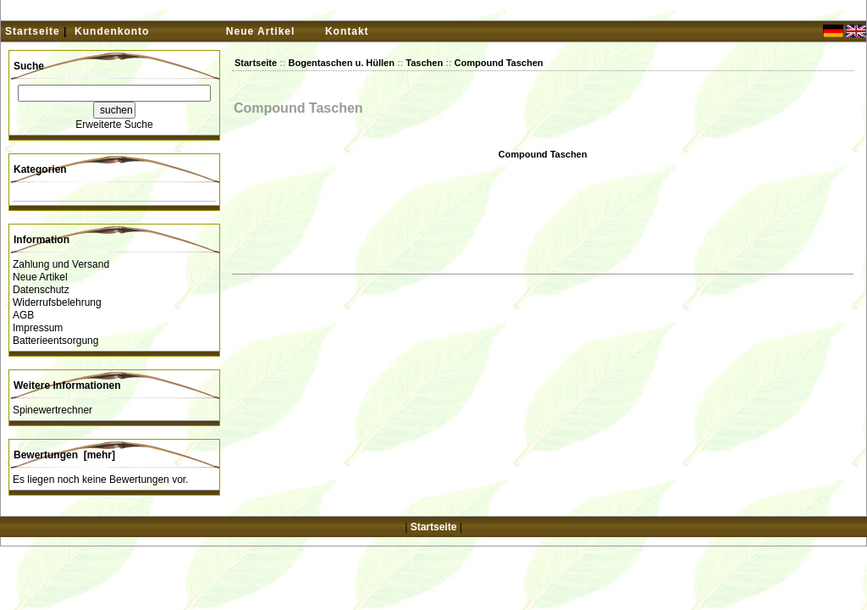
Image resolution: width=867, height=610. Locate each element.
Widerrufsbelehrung (57, 302)
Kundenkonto (112, 31)
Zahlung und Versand (61, 264)
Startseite (32, 31)
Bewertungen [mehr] (64, 455)
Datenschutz (41, 290)
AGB (23, 315)
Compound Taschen (499, 63)
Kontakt (347, 31)
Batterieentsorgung (55, 341)
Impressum (38, 328)
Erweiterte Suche (113, 124)
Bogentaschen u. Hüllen (342, 63)
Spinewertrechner (52, 410)
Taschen (424, 63)
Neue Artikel (260, 31)
